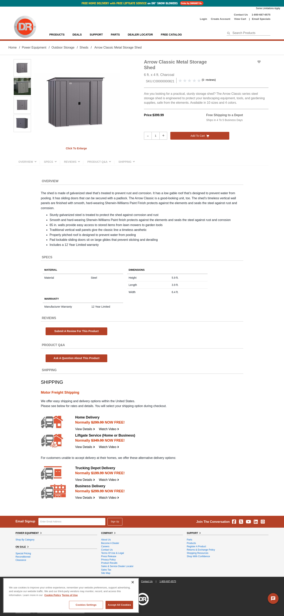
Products (57, 34)
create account (220, 18)
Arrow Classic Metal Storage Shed (118, 47)
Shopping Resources (197, 553)
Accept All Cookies (119, 604)
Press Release (108, 556)
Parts (189, 539)
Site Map (105, 573)
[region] (71, 595)
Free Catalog (171, 34)
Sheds (84, 47)
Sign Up (115, 521)
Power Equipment (34, 47)
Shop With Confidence (198, 556)
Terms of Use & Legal (112, 553)
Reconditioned (23, 556)
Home (12, 47)
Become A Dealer (110, 543)
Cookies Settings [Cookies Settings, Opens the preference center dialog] (86, 604)
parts (115, 34)
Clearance (21, 560)
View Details (85, 429)
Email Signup (25, 521)
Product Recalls (109, 563)
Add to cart (199, 135)
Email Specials (261, 18)
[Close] (132, 582)
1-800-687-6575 (261, 14)
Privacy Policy (108, 559)
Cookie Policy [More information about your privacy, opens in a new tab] (52, 595)
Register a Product (196, 546)
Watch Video (109, 429)
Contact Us (241, 14)
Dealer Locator (140, 34)
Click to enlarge (76, 148)
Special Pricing (23, 553)
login (203, 18)
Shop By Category (25, 539)
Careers (105, 546)
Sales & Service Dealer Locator (117, 566)
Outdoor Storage (62, 47)
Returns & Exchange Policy (201, 549)
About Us (106, 539)
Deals (77, 34)
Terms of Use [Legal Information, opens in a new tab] (70, 595)
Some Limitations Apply (268, 8)
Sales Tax (106, 569)
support (96, 34)
